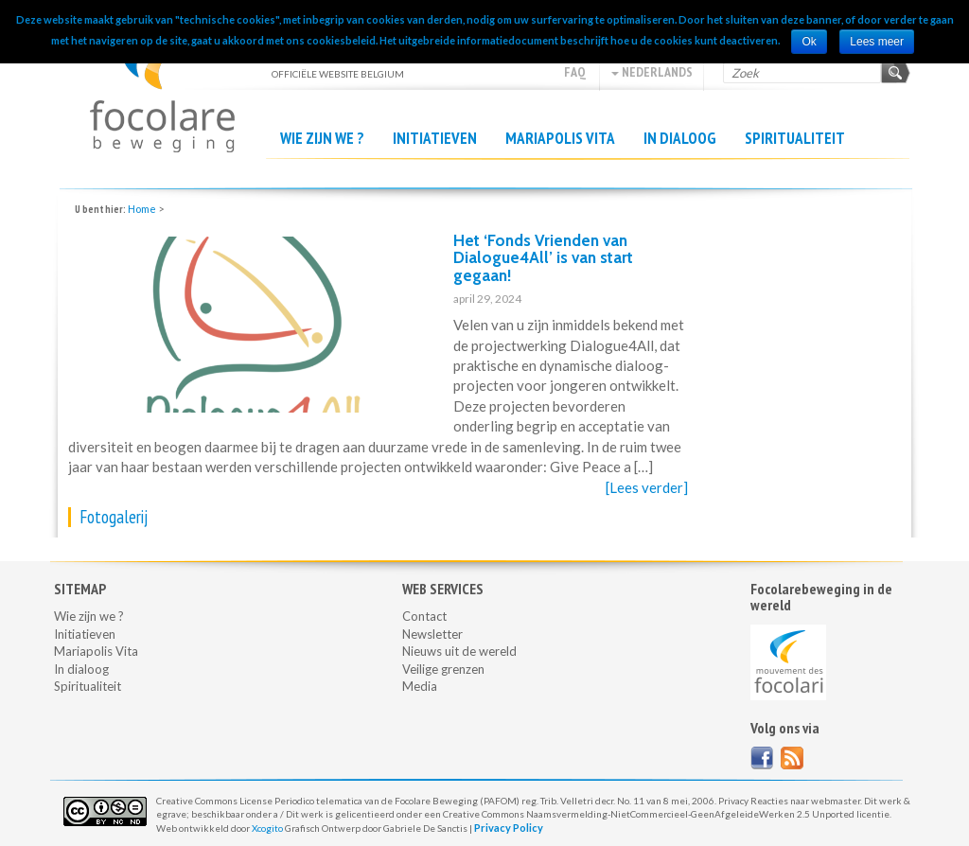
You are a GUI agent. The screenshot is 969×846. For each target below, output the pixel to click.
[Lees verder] (647, 487)
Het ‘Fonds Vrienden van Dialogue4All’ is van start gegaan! (543, 258)
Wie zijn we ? (322, 138)
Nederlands (652, 71)
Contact (424, 616)
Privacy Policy (508, 827)
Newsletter (432, 634)
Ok (809, 41)
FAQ (575, 71)
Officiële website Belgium (162, 85)
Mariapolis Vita (560, 138)
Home (142, 209)
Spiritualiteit (795, 138)
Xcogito (267, 828)
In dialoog (679, 138)
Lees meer (877, 41)
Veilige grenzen (443, 669)
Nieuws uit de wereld (459, 651)
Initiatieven (435, 138)
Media (419, 686)
